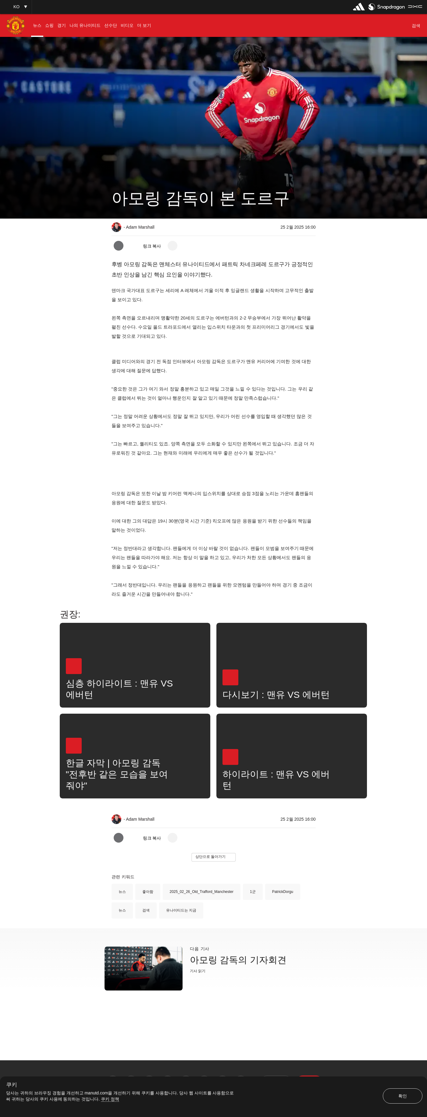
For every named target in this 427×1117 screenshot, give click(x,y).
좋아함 (147, 892)
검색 (146, 910)
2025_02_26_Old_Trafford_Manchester (201, 892)
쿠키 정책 (110, 1099)
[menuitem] (37, 25)
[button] (16, 7)
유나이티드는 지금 (181, 910)
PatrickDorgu (282, 892)
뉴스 (122, 892)
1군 (253, 892)
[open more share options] (172, 246)
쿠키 (11, 1085)
